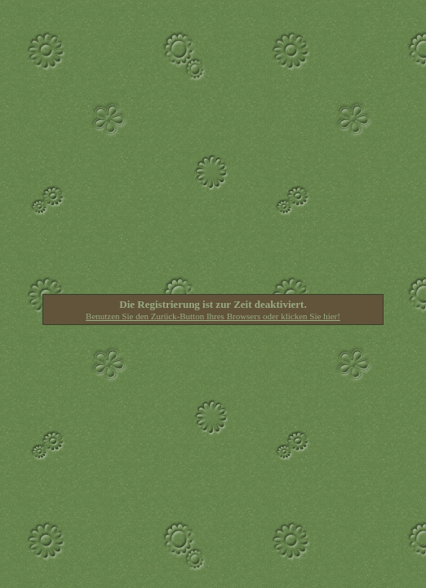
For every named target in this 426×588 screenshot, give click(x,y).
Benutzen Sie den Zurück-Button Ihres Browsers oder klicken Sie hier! (213, 316)
